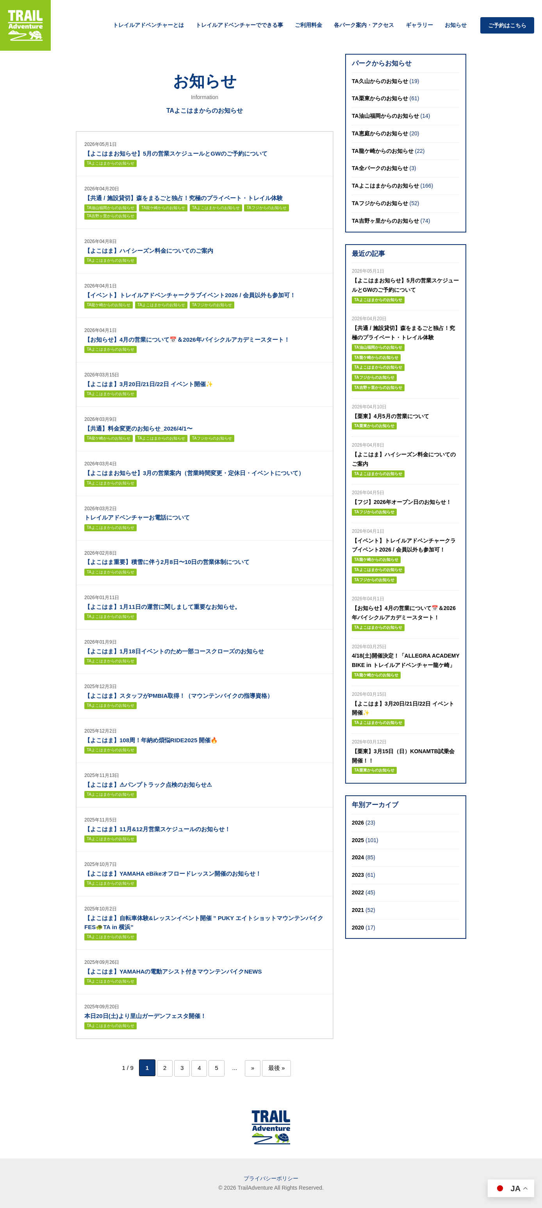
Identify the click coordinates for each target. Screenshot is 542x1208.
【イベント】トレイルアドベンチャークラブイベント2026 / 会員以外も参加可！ (190, 295)
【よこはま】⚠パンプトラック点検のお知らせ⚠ (148, 784)
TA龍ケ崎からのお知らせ (163, 208)
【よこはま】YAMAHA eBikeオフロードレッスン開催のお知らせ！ (172, 873)
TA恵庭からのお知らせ (380, 133)
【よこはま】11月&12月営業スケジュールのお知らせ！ (157, 829)
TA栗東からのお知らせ (380, 98)
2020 (358, 927)
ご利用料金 (308, 25)
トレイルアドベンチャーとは (148, 25)
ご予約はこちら (507, 25)
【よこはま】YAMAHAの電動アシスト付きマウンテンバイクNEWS (173, 971)
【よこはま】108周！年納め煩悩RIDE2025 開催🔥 (151, 740)
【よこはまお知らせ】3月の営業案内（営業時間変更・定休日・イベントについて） (194, 473)
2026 (358, 823)
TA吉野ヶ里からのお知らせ (110, 216)
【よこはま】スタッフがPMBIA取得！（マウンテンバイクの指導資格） (178, 695)
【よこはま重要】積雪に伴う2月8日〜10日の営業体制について (167, 562)
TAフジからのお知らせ (266, 208)
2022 (358, 892)
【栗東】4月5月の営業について (390, 416)
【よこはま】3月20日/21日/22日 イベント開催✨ (148, 384)
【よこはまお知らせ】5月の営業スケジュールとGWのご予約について (175, 153)
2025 (358, 840)
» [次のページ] (253, 1067)
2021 (358, 910)
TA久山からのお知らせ (380, 81)
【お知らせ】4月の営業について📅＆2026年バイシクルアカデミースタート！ (187, 339)
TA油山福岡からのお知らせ (110, 208)
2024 (358, 857)
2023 (358, 875)
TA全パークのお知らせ (380, 168)
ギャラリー (419, 25)
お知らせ (456, 25)
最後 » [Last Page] (279, 1067)
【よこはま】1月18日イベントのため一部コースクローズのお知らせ (174, 651)
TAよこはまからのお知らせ (110, 163)
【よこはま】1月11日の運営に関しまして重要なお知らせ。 (162, 606)
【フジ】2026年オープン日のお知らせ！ (401, 502)
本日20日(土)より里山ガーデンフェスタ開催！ (145, 1016)
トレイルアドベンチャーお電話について (137, 517)
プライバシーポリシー (271, 1178)
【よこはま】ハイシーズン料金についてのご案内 (148, 250)
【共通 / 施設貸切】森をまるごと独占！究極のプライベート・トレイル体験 (183, 198)
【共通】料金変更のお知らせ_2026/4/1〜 (138, 428)
